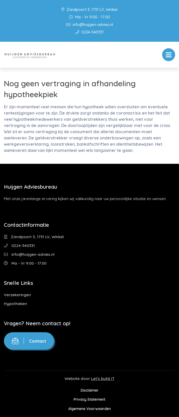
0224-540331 (89, 32)
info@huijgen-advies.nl (89, 24)
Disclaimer (90, 390)
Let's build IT (102, 378)
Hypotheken (15, 303)
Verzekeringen (17, 294)
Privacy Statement (89, 399)
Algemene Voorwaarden (89, 408)
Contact (29, 341)
